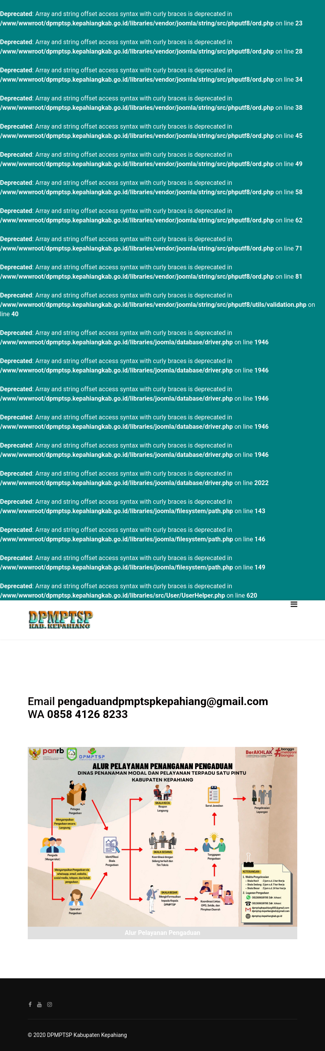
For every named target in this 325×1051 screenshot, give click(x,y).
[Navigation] (294, 619)
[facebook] (30, 1004)
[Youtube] (39, 1004)
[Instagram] (49, 1004)
